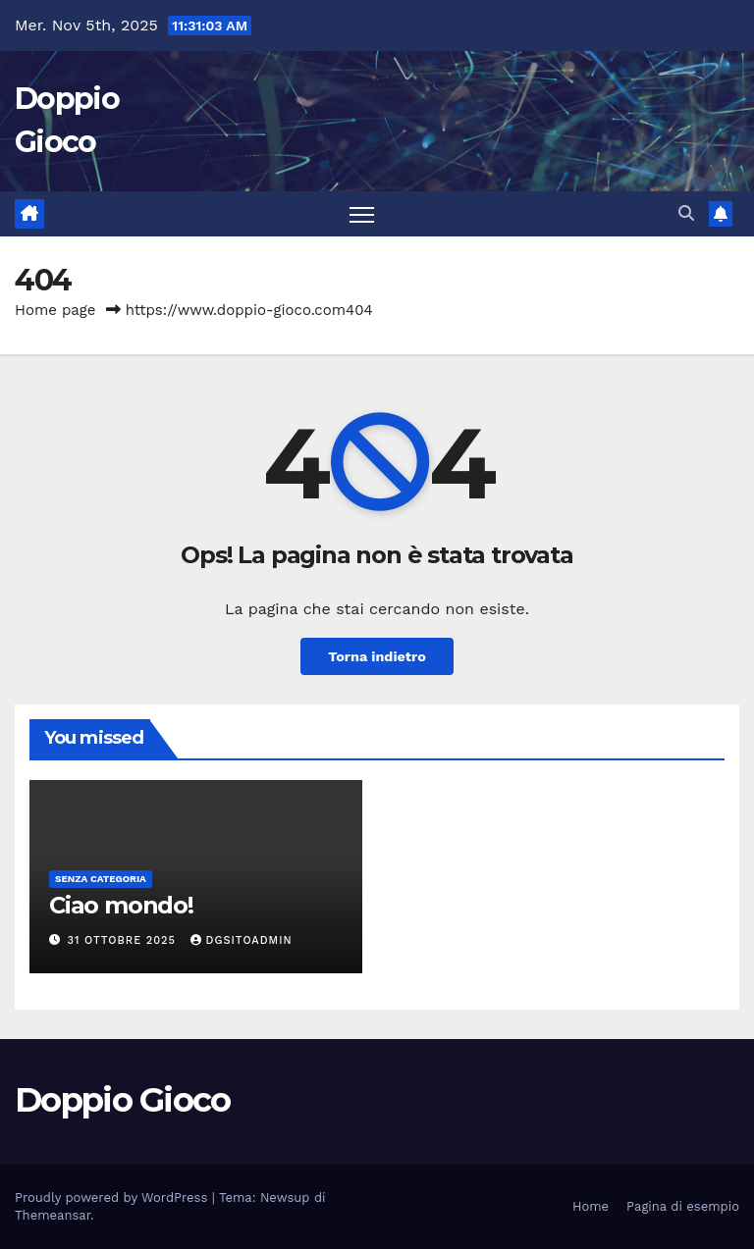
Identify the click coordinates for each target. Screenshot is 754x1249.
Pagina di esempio (682, 1206)
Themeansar (52, 1215)
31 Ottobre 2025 (124, 940)
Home (590, 1206)
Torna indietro (377, 656)
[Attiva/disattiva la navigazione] (362, 214)
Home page (55, 310)
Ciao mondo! (121, 905)
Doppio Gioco (123, 1099)
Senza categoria (100, 878)
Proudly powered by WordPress (113, 1197)
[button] (686, 213)
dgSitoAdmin (241, 940)
